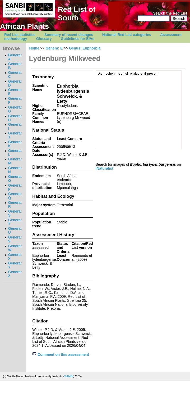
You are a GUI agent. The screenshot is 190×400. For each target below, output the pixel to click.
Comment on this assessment (60, 355)
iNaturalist (104, 168)
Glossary (44, 39)
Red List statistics (19, 35)
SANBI (68, 376)
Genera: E (54, 48)
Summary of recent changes (68, 35)
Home (34, 48)
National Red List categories (126, 35)
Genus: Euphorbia (84, 48)
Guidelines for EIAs (77, 39)
